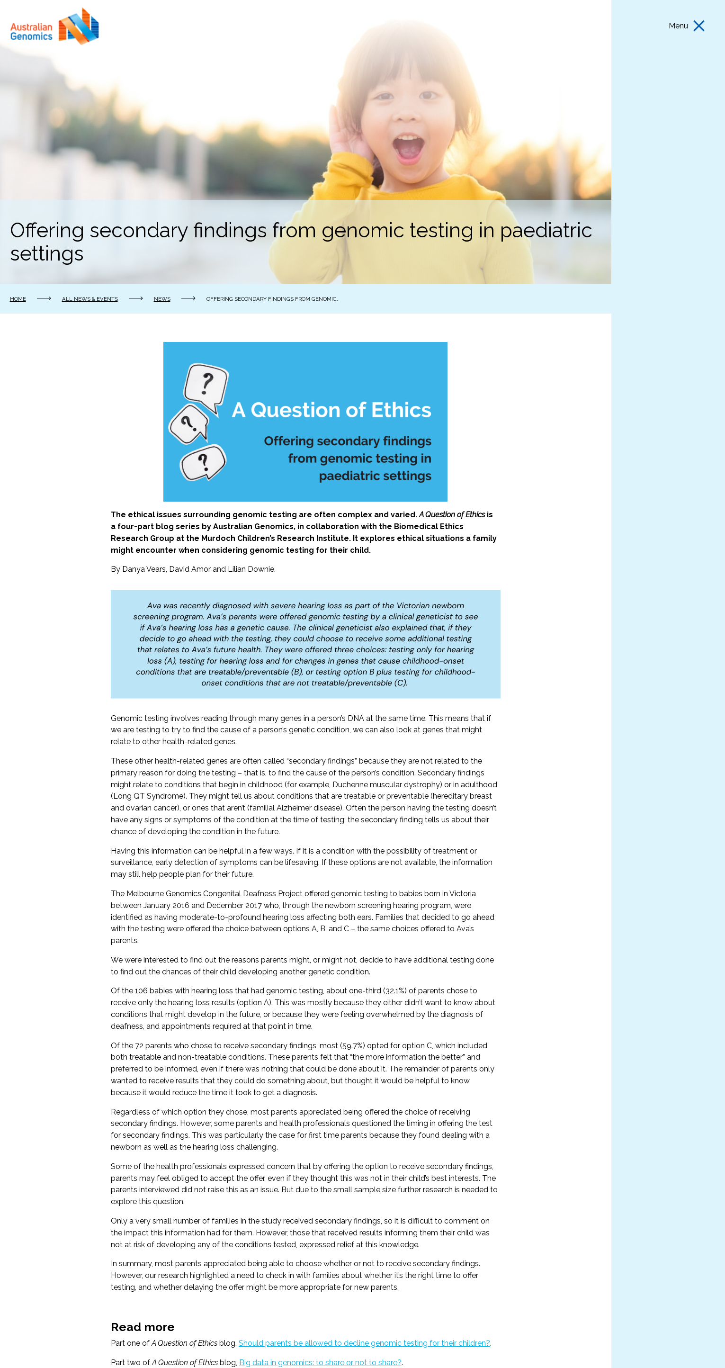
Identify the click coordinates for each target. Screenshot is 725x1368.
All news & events (90, 299)
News (162, 299)
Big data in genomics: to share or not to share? (320, 1362)
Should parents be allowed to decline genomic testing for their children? (364, 1343)
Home (18, 299)
